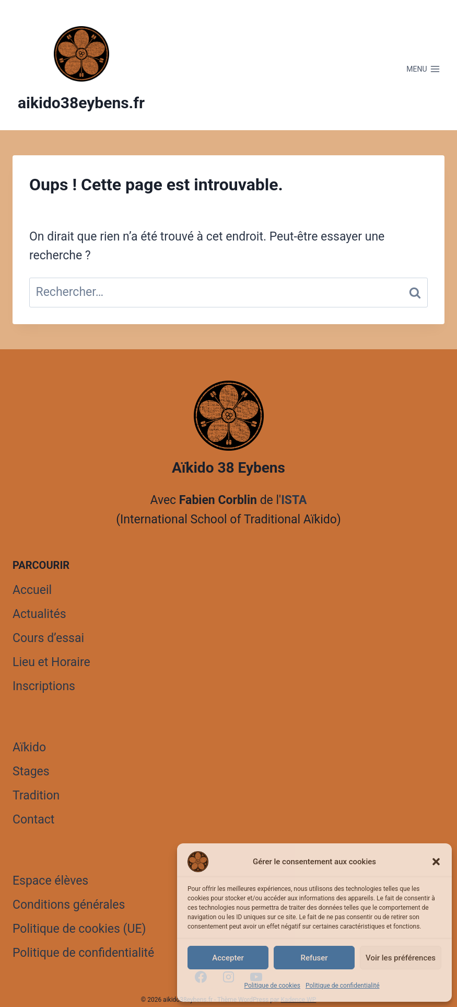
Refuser (313, 958)
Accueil (32, 590)
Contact (33, 820)
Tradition (36, 795)
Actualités (39, 614)
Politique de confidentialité (343, 985)
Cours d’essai (48, 638)
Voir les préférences (401, 958)
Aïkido (29, 747)
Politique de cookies (272, 985)
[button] (436, 861)
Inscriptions (44, 686)
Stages (31, 771)
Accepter (227, 958)
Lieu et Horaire (51, 662)
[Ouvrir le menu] (423, 69)
